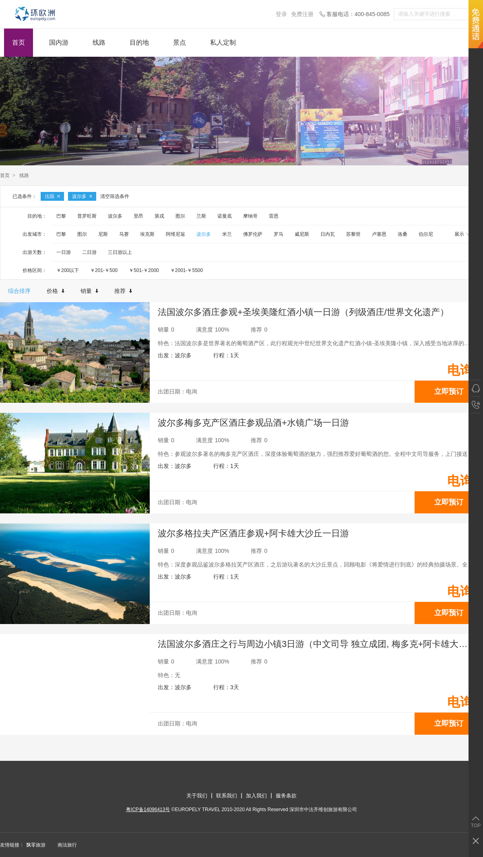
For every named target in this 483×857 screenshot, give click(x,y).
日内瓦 (327, 234)
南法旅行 (67, 845)
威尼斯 (302, 234)
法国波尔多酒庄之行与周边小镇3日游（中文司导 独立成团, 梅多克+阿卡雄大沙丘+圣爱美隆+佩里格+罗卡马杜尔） (320, 644)
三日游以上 (120, 252)
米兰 (227, 234)
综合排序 (19, 291)
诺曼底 (224, 216)
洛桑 (402, 234)
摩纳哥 (250, 216)
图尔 (180, 216)
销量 (89, 291)
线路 (99, 42)
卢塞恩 (379, 234)
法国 (52, 196)
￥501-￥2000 (144, 270)
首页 (18, 42)
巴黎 (61, 216)
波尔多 (82, 196)
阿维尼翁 (175, 234)
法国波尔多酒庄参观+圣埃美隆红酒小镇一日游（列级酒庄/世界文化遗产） (303, 312)
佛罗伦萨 (252, 234)
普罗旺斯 (87, 216)
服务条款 (286, 795)
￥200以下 (67, 270)
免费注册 (302, 14)
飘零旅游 (35, 845)
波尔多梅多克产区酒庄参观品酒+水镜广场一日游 (253, 423)
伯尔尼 (426, 234)
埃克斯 (147, 234)
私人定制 (223, 42)
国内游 (58, 42)
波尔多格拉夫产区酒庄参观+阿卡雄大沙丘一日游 (253, 533)
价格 (55, 291)
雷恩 (274, 216)
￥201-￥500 (104, 270)
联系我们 (226, 795)
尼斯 (103, 234)
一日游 (63, 252)
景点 (179, 42)
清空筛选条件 (114, 196)
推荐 (123, 291)
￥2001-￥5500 (186, 270)
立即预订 (448, 391)
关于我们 (196, 795)
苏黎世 (353, 234)
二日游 (89, 252)
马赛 (124, 234)
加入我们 (256, 795)
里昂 (138, 216)
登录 (281, 14)
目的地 (139, 42)
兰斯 (201, 216)
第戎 (159, 216)
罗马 (278, 234)
